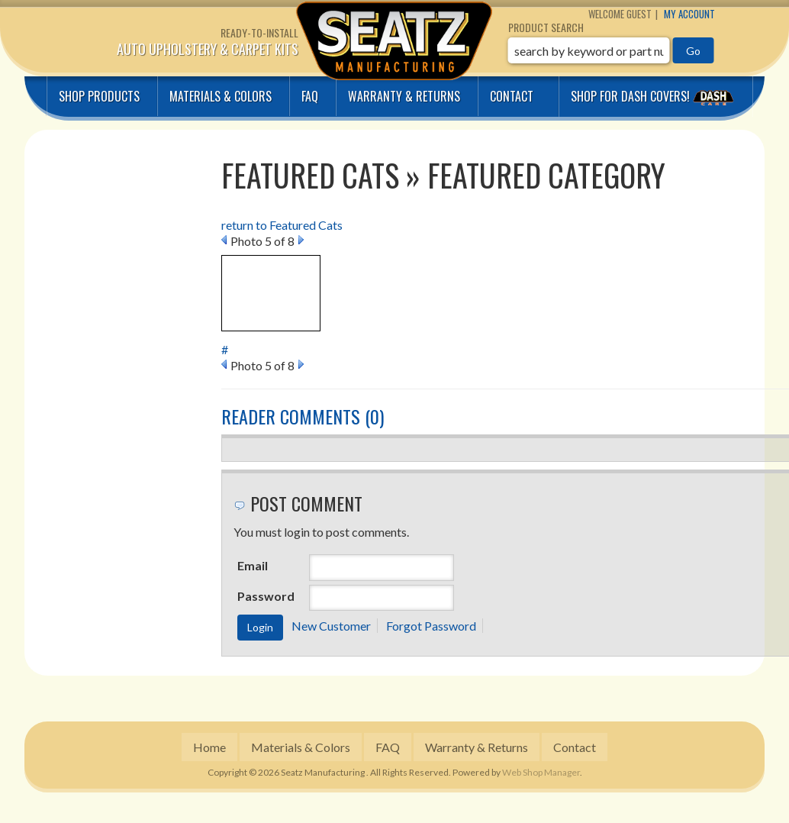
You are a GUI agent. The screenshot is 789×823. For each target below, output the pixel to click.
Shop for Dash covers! (654, 96)
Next (301, 239)
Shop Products (99, 96)
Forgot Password (431, 625)
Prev (224, 239)
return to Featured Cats (282, 225)
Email (252, 565)
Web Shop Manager (541, 772)
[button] (611, 50)
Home (209, 747)
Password (266, 596)
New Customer (331, 625)
